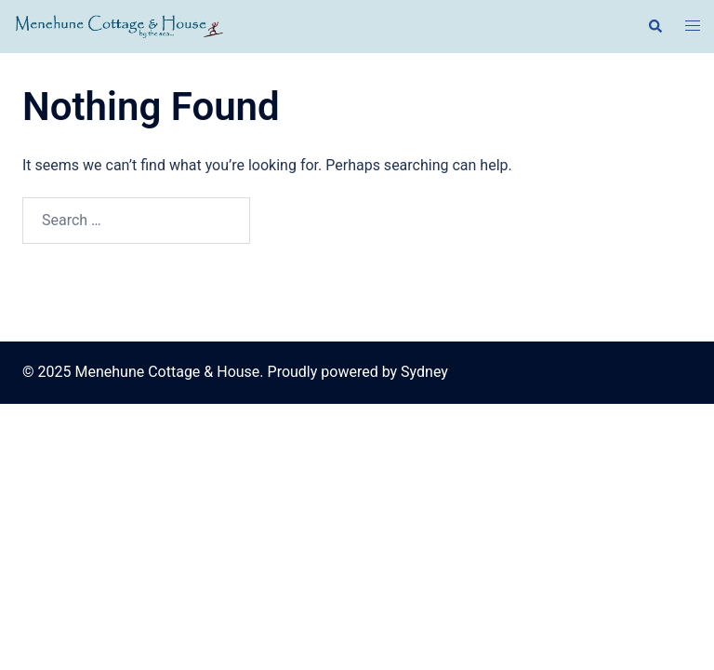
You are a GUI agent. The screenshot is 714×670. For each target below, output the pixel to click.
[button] (654, 26)
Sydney (424, 372)
